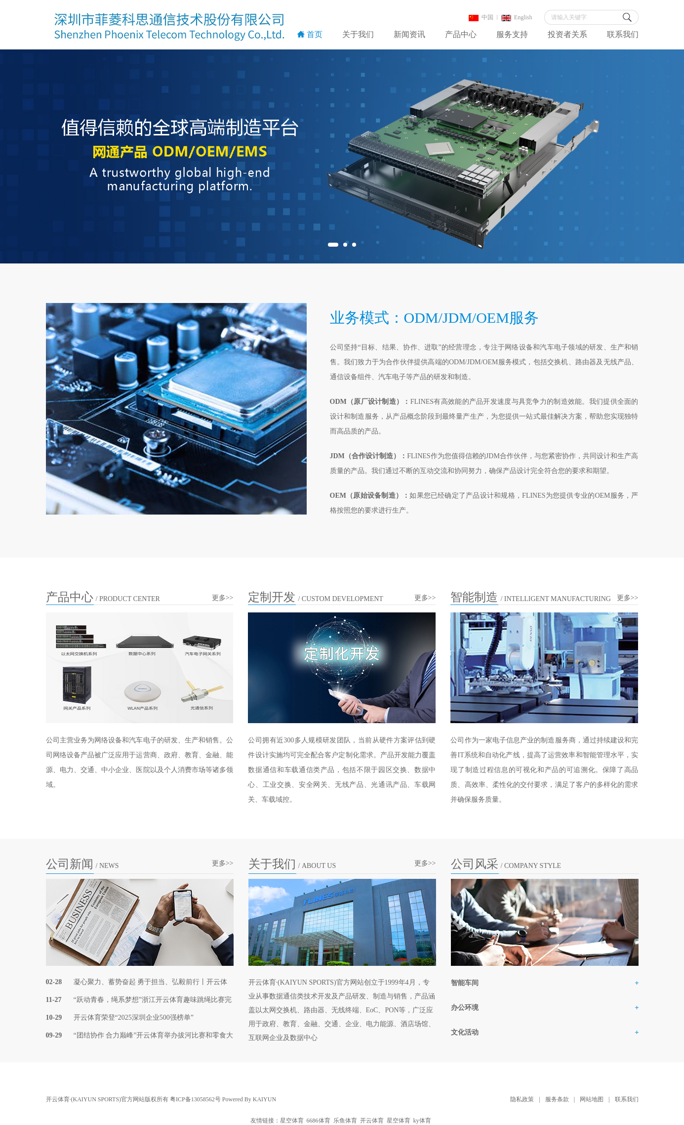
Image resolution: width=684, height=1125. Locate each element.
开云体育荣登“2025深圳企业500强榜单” (134, 1017)
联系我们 (623, 34)
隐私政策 (522, 1099)
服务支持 (512, 34)
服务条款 (557, 1099)
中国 (481, 17)
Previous (27, 156)
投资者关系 (567, 34)
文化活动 (465, 1032)
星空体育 (292, 1120)
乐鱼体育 (345, 1120)
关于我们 (358, 34)
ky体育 (422, 1120)
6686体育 (318, 1120)
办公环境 (465, 1007)
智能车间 (465, 983)
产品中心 (461, 34)
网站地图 (592, 1099)
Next (656, 156)
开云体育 (372, 1120)
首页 (309, 34)
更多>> (223, 598)
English (516, 17)
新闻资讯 (409, 34)
